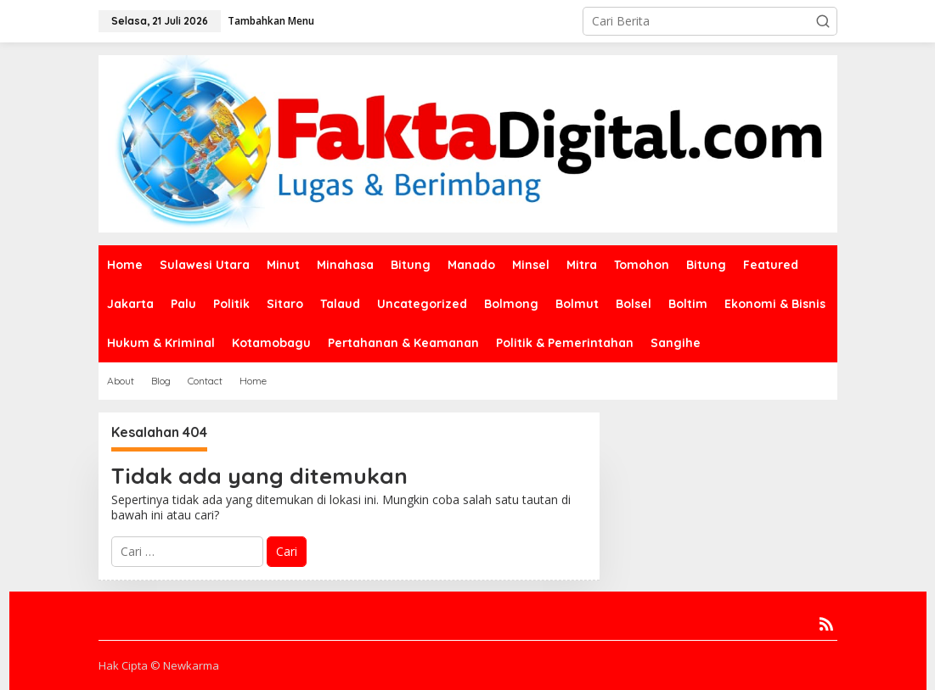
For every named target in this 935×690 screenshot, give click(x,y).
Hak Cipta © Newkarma (159, 665)
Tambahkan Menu (271, 21)
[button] (822, 21)
